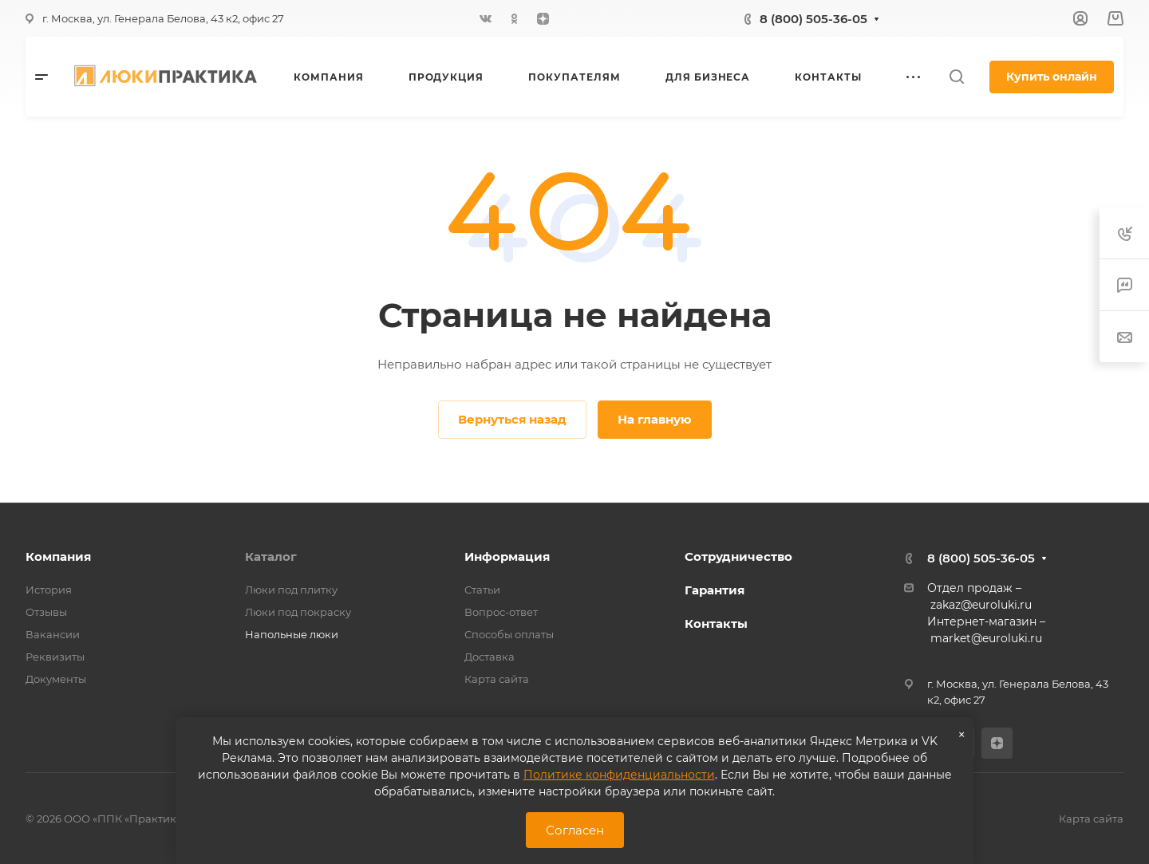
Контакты (716, 623)
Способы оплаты (509, 634)
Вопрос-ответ (501, 612)
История (49, 589)
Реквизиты (55, 656)
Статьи (482, 589)
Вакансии (53, 634)
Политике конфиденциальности (619, 774)
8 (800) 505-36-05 (813, 18)
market (950, 638)
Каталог (271, 556)
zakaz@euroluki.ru (981, 605)
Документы (56, 679)
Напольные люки (291, 634)
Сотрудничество (738, 556)
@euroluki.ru (1006, 638)
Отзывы (46, 612)
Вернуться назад (512, 419)
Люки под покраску (298, 612)
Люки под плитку (291, 589)
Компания (58, 556)
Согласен (575, 830)
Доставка (489, 656)
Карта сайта (496, 679)
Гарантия (714, 590)
